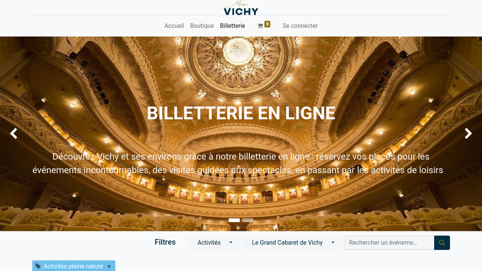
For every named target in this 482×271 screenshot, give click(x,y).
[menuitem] (174, 25)
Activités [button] (209, 242)
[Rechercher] (442, 243)
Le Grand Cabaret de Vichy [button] (288, 242)
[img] (19, 134)
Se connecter (299, 25)
